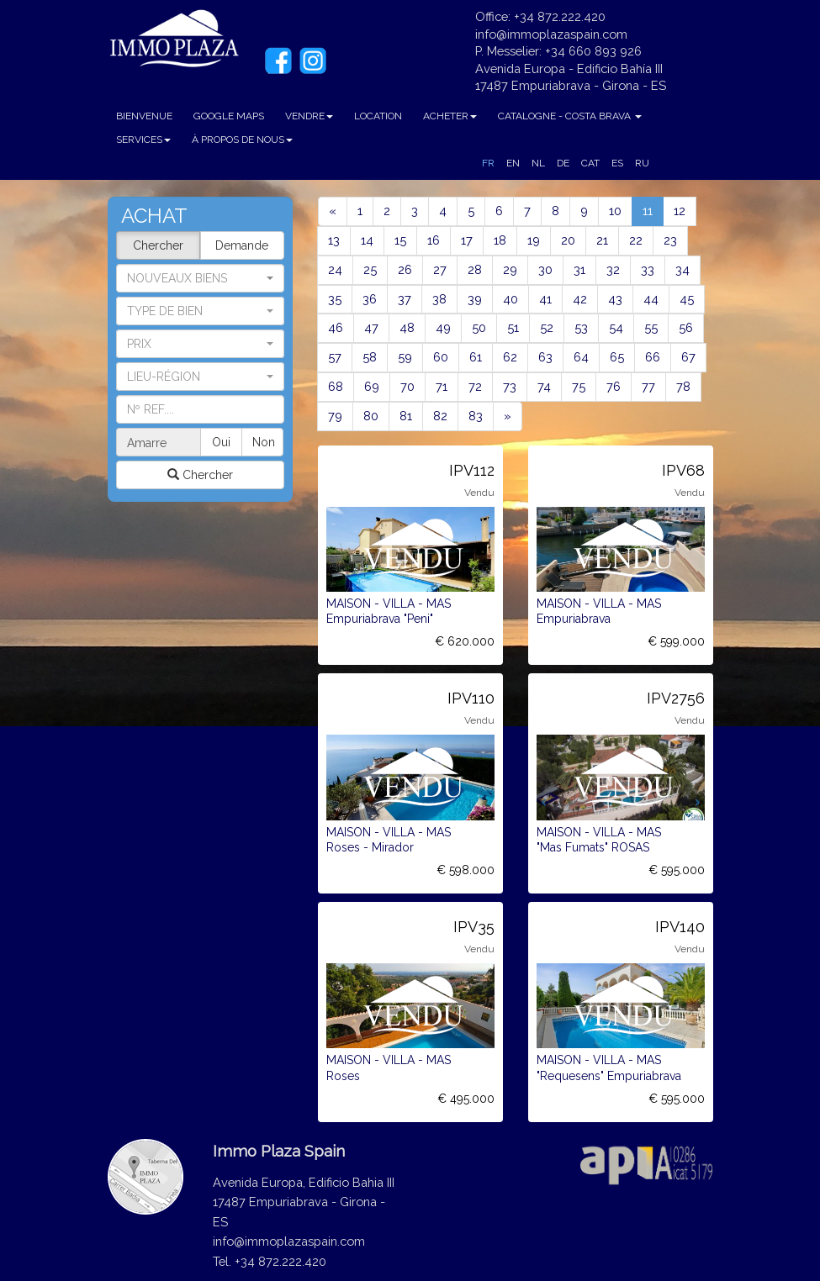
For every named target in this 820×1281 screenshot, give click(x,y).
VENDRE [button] (309, 116)
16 (433, 240)
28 (475, 269)
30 (545, 269)
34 (682, 269)
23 (670, 240)
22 (636, 240)
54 (616, 327)
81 (405, 416)
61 (475, 357)
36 (369, 299)
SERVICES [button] (143, 139)
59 (405, 357)
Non (263, 442)
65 (617, 357)
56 (686, 327)
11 (653, 210)
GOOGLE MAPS (228, 116)
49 (443, 327)
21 (602, 240)
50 (479, 327)
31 (579, 269)
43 (615, 299)
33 (647, 269)
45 (687, 299)
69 (371, 386)
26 (405, 269)
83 (475, 416)
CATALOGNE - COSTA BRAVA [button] (570, 116)
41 (545, 299)
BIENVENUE (144, 116)
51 (513, 327)
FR (488, 163)
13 (334, 240)
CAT (590, 163)
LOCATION (378, 116)
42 (580, 299)
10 (615, 210)
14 (367, 240)
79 (335, 416)
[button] (200, 311)
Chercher (158, 245)
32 (613, 269)
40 (510, 299)
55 (651, 327)
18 (500, 240)
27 (440, 269)
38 (439, 299)
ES (617, 163)
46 (335, 327)
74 (544, 386)
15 (400, 240)
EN (513, 163)
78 (683, 386)
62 (510, 357)
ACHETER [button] (450, 116)
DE (563, 163)
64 (581, 357)
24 (335, 269)
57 (334, 357)
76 (613, 386)
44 (651, 299)
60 (440, 357)
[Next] (507, 416)
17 (467, 240)
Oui (221, 442)
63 (545, 357)
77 (648, 386)
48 (407, 327)
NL (538, 163)
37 (404, 299)
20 (568, 240)
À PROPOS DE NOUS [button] (242, 139)
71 (441, 386)
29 (510, 269)
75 (578, 386)
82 (440, 416)
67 (688, 357)
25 (370, 269)
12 (679, 210)
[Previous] (332, 211)
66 (652, 357)
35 (334, 299)
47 (371, 327)
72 (475, 386)
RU (642, 163)
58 (369, 357)
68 (335, 386)
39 (475, 299)
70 (407, 386)
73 (509, 386)
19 (533, 240)
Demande (241, 245)
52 (546, 327)
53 (581, 327)
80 (370, 416)
